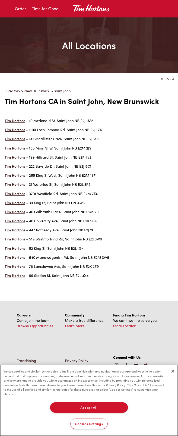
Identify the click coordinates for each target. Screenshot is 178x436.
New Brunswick (37, 90)
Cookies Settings (89, 423)
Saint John (62, 90)
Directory (12, 90)
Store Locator (124, 325)
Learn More (75, 325)
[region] (89, 400)
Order (20, 8)
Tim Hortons (15, 120)
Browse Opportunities (35, 325)
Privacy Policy (76, 360)
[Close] (173, 371)
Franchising (26, 360)
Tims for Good (45, 8)
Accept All (88, 407)
